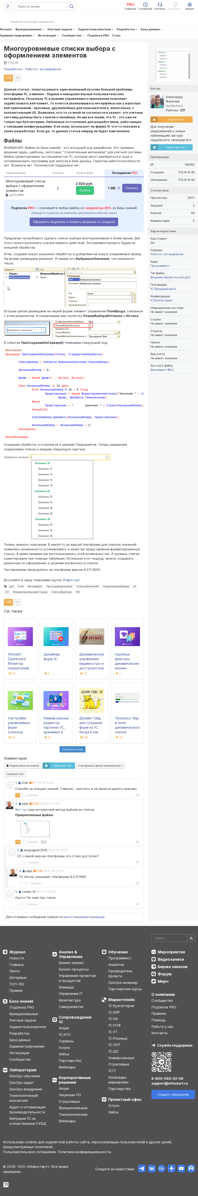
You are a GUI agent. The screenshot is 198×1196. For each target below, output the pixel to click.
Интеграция (19, 1053)
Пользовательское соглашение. (30, 1152)
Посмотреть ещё (72, 749)
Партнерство (70, 1061)
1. (16, 783)
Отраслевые (69, 1101)
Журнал (17, 952)
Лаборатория (22, 1070)
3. (18, 850)
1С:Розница (117, 1038)
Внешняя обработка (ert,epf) (170, 277)
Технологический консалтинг (23, 1098)
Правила (158, 1013)
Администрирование (26, 1046)
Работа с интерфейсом (166, 254)
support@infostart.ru (169, 1083)
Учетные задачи (22, 1020)
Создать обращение (173, 1094)
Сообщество (20, 1059)
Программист (160, 266)
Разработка (19, 1033)
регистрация (73, 917)
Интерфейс (35, 586)
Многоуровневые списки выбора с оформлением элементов (60, 52)
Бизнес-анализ (71, 963)
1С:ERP (114, 1012)
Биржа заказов (173, 966)
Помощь (158, 1020)
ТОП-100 (16, 984)
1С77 (112, 1071)
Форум (165, 974)
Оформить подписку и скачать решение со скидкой (74, 222)
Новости (16, 958)
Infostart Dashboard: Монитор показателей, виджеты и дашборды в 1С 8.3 (19, 668)
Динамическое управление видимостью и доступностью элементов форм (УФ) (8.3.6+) (91, 668)
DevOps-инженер (123, 983)
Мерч (163, 981)
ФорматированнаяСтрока (30, 592)
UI (134, 586)
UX (7, 592)
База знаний (21, 1001)
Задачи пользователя (27, 1027)
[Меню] (8, 6)
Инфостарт (71, 580)
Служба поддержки (174, 1045)
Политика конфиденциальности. (85, 1152)
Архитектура (70, 1000)
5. (16, 892)
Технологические (73, 1114)
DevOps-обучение (24, 1076)
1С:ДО (113, 1051)
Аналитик (116, 965)
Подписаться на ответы (22, 765)
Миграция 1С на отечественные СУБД (27, 1121)
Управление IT (71, 994)
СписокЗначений (88, 586)
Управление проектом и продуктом (77, 978)
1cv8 (21, 586)
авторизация (94, 917)
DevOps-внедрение (25, 1089)
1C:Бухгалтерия (161, 300)
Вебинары (67, 1067)
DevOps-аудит (21, 1083)
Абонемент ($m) (162, 370)
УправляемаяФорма (116, 586)
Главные (16, 965)
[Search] (173, 938)
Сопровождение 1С (75, 1019)
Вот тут (21, 809)
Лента (14, 971)
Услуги (64, 1048)
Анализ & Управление (71, 954)
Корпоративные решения (75, 1080)
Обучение (118, 952)
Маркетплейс (121, 999)
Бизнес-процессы (74, 969)
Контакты (159, 1033)
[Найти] (191, 938)
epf (11, 586)
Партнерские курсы (125, 989)
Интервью (18, 978)
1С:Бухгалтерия (121, 1006)
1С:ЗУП (114, 1045)
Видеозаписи (171, 959)
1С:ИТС (65, 1035)
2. (16, 804)
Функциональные (23, 1014)
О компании (163, 994)
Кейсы (64, 1054)
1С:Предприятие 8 (163, 289)
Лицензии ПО (70, 1095)
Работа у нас (162, 1027)
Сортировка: (101, 765)
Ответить (32, 795)
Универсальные (121, 1058)
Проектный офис (125, 1099)
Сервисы (66, 1041)
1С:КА (113, 1019)
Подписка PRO (21, 1007)
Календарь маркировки (118, 1079)
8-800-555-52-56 (167, 1079)
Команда (66, 987)
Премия (15, 990)
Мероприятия (171, 952)
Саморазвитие (71, 1007)
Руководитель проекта (120, 973)
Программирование (59, 586)
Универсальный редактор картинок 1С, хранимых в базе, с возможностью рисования (57, 732)
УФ (78, 592)
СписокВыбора (62, 592)
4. (20, 871)
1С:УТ (113, 1032)
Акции (64, 1028)
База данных (20, 1040)
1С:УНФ (114, 1025)
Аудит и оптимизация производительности (27, 1109)
